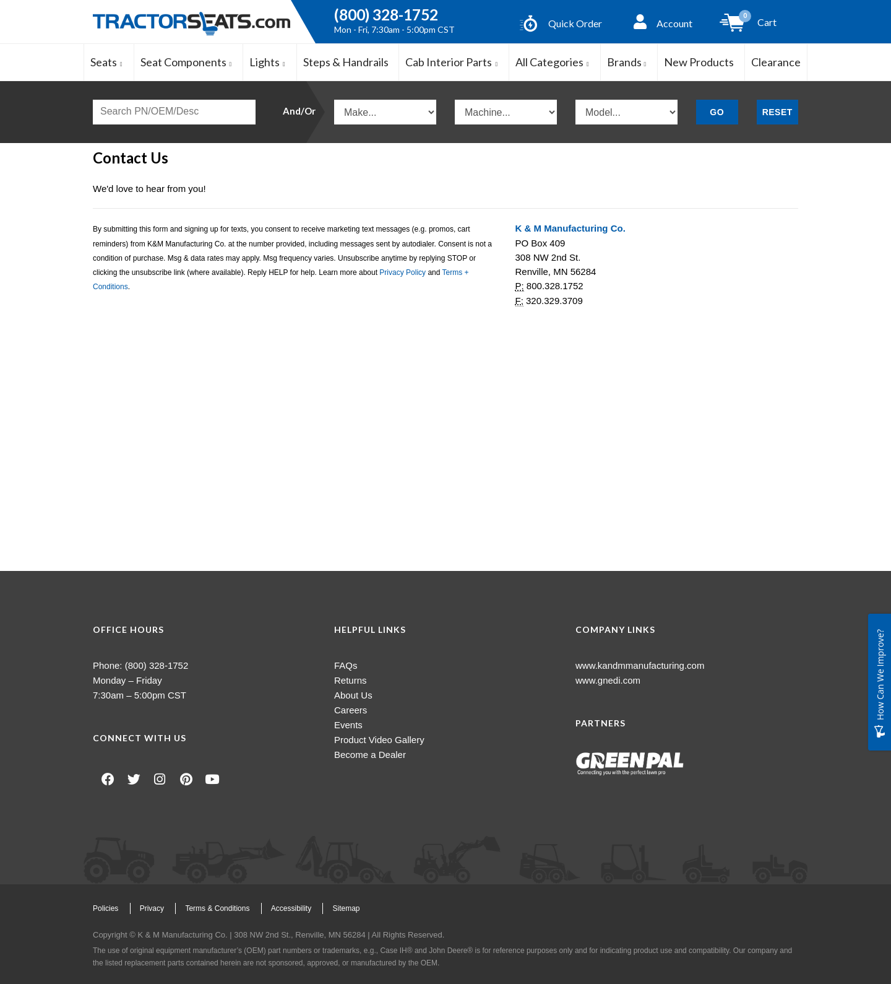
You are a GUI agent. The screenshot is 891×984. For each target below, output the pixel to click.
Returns (350, 680)
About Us (353, 695)
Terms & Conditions (217, 908)
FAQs (346, 665)
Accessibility (291, 908)
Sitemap (345, 908)
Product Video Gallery (379, 739)
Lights (267, 62)
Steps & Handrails (346, 62)
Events (348, 725)
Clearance (776, 62)
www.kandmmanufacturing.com (639, 665)
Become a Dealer (370, 754)
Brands (627, 62)
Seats (106, 62)
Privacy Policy (402, 272)
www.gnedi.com (607, 680)
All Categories (552, 62)
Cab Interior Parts (451, 62)
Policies (105, 908)
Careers (350, 710)
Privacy (152, 908)
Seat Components (186, 62)
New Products (699, 62)
